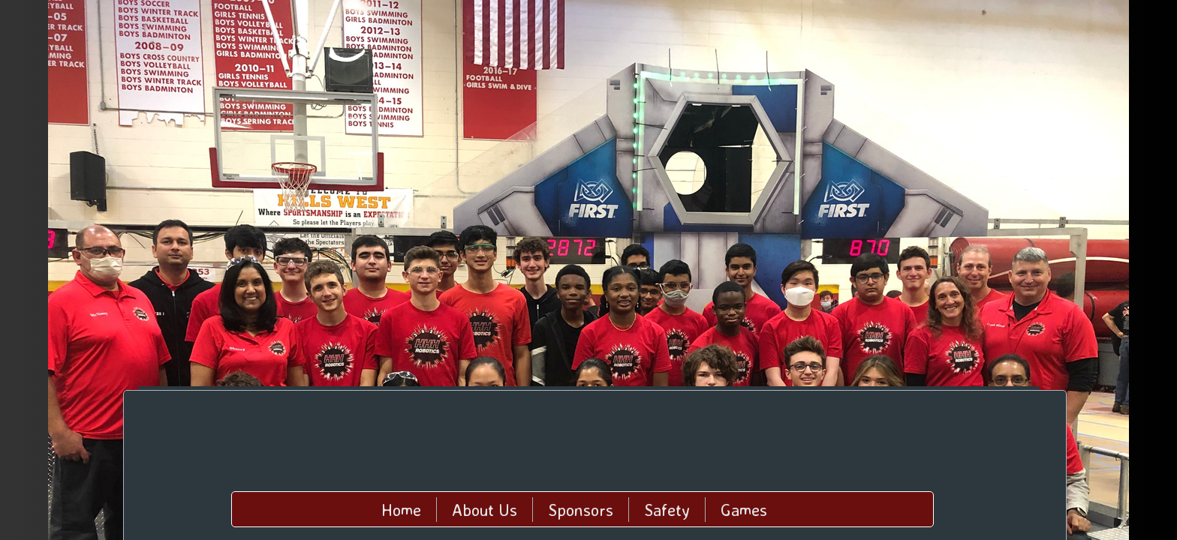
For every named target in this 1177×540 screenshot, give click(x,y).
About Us (484, 510)
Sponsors (580, 510)
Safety (667, 510)
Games (744, 510)
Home (401, 510)
